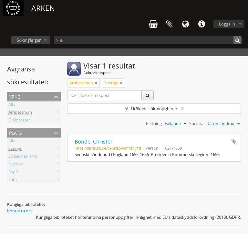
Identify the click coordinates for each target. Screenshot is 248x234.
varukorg (153, 24)
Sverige (15, 149)
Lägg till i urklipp (234, 141)
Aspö (13, 173)
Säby (13, 180)
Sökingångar (29, 40)
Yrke (14, 96)
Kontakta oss (19, 211)
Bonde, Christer (94, 141)
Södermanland (22, 157)
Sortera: (196, 123)
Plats (15, 132)
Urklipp (169, 24)
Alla (11, 105)
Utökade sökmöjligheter (154, 109)
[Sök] (148, 40)
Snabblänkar (201, 24)
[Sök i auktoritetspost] (104, 95)
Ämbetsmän (20, 113)
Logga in (227, 24)
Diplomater (19, 121)
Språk (185, 24)
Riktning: (154, 123)
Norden (15, 165)
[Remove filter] (96, 83)
